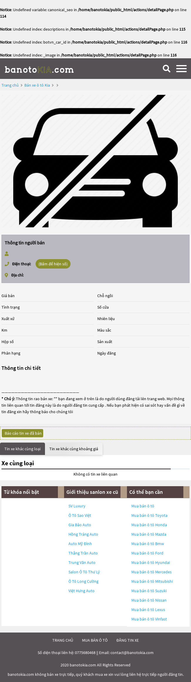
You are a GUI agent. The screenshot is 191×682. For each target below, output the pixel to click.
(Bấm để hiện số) (53, 263)
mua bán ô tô (95, 640)
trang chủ (62, 640)
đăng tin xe (127, 640)
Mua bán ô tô (142, 506)
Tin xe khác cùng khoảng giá (73, 448)
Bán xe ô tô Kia (37, 85)
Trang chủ (10, 85)
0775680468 (85, 652)
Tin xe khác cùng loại (22, 448)
